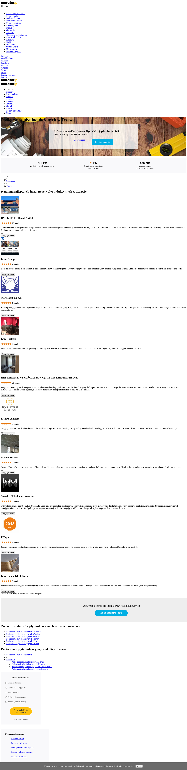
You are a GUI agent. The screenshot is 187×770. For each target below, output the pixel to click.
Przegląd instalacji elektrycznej (22, 748)
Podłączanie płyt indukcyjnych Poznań (22, 639)
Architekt (10, 32)
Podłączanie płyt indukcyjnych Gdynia (28, 662)
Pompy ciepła (12, 16)
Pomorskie (10, 181)
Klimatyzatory (12, 49)
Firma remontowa (13, 23)
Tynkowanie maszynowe (15, 697)
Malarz (9, 28)
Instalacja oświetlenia (19, 757)
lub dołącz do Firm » (21, 719)
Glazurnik (10, 30)
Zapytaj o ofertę (8, 236)
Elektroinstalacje (17, 739)
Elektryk (10, 42)
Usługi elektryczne (13, 683)
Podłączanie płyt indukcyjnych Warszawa (23, 632)
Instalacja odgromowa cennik (22, 752)
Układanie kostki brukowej (17, 35)
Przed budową (7, 58)
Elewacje (10, 40)
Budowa (4, 61)
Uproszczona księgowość (15, 688)
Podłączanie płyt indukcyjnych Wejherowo (30, 669)
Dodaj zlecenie (80, 140)
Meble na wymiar (13, 51)
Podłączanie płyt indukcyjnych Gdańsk (22, 643)
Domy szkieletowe (14, 21)
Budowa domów (13, 18)
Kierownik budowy (14, 37)
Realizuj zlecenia (102, 142)
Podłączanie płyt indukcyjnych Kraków (23, 636)
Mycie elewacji (12, 692)
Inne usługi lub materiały (15, 702)
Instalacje (5, 63)
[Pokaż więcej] (2, 233)
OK (139, 766)
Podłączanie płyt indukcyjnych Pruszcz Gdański (32, 666)
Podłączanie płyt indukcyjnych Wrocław (23, 634)
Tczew (9, 186)
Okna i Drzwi (12, 47)
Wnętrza (4, 68)
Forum (4, 77)
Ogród (3, 70)
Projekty (4, 56)
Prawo (3, 72)
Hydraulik (10, 44)
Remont (4, 65)
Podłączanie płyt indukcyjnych (19, 655)
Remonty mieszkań (14, 25)
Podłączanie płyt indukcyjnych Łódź (21, 641)
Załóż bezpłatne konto (111, 613)
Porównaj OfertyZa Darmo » (21, 711)
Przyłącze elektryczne (19, 743)
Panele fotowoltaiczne (15, 13)
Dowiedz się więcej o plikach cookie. (120, 766)
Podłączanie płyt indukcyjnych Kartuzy (28, 664)
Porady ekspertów (8, 75)
